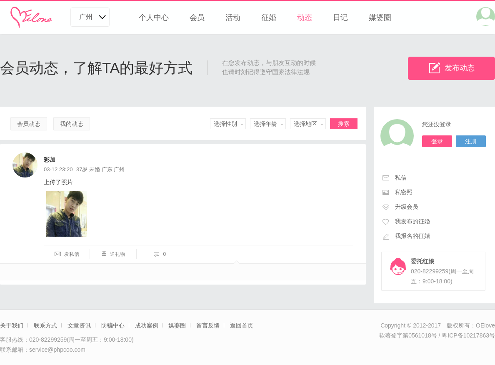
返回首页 (241, 325)
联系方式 (45, 325)
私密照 (403, 192)
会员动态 (28, 123)
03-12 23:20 (58, 169)
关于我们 (11, 325)
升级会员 (406, 206)
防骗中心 (113, 325)
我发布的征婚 (412, 221)
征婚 (268, 17)
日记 (340, 17)
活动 (232, 17)
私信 (401, 177)
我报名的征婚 (412, 235)
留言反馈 (208, 325)
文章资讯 (79, 325)
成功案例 (146, 325)
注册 (471, 141)
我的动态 (71, 123)
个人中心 (154, 17)
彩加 (49, 159)
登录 (437, 141)
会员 (197, 17)
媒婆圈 (380, 17)
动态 (304, 17)
